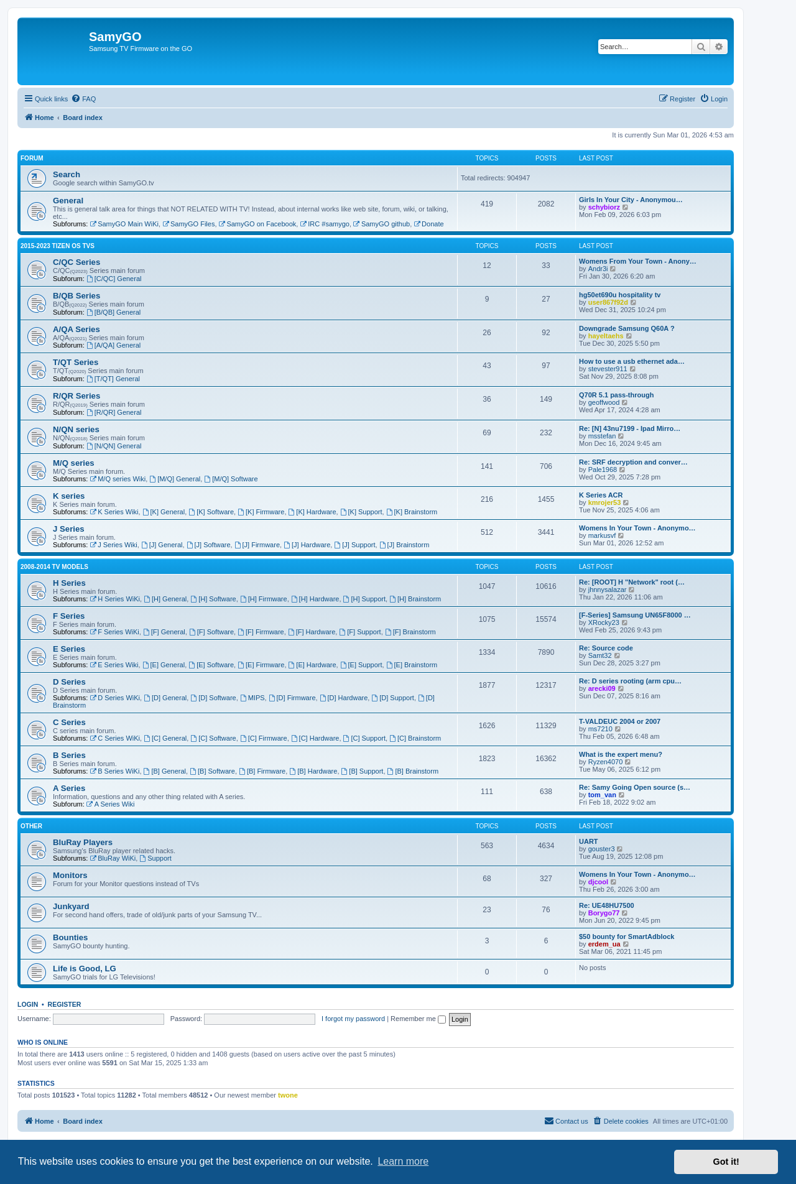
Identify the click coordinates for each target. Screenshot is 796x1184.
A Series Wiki (110, 804)
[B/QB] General (113, 312)
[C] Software (213, 738)
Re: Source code (606, 648)
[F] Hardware (311, 632)
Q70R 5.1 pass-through (616, 395)
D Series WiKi (115, 697)
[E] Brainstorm (412, 664)
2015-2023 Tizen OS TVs (58, 246)
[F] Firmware (261, 632)
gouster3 (601, 849)
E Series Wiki (114, 664)
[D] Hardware (344, 697)
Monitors (70, 875)
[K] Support (361, 512)
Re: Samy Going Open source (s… (634, 787)
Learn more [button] (402, 1161)
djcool (598, 882)
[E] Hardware (312, 664)
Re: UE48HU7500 (606, 905)
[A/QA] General (113, 345)
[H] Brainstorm (415, 599)
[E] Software (211, 664)
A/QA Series (76, 329)
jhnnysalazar (607, 589)
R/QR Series (76, 395)
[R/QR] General (114, 412)
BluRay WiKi (113, 858)
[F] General (164, 632)
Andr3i (598, 268)
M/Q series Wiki (118, 479)
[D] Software (213, 697)
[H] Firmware (263, 599)
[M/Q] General (174, 479)
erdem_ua (604, 944)
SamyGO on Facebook (258, 224)
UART (588, 841)
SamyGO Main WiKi (124, 224)
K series (69, 496)
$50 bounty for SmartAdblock (626, 936)
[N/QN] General (114, 446)
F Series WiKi (114, 632)
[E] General (163, 664)
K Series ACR (601, 495)
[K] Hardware (312, 512)
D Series (69, 682)
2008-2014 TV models (54, 566)
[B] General (165, 771)
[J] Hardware (307, 544)
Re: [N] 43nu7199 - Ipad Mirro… (629, 428)
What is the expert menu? (620, 754)
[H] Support (364, 599)
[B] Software (212, 771)
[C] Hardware (315, 738)
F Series (69, 616)
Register (64, 1004)
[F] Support (360, 632)
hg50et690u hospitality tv (619, 294)
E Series (69, 649)
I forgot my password (353, 1018)
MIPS (252, 697)
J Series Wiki (113, 544)
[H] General (165, 599)
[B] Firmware (262, 771)
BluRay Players (83, 842)
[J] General (162, 544)
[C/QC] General (114, 278)
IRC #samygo (324, 224)
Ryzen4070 (605, 761)
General (68, 200)
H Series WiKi (115, 599)
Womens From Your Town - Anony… (637, 261)
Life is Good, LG (84, 968)
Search (66, 174)
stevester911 (607, 368)
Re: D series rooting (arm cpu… (630, 681)
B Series (69, 755)
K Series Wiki (114, 512)
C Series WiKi (115, 738)
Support (155, 858)
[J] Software (209, 544)
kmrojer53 (604, 502)
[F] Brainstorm (410, 632)
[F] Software (211, 632)
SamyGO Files (188, 224)
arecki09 (602, 688)
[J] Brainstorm (404, 544)
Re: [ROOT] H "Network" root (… (632, 582)
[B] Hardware (313, 771)
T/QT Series (75, 362)
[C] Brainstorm (415, 738)
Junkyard (71, 906)
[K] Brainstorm (412, 512)
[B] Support (362, 771)
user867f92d (608, 302)
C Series (69, 722)
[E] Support (361, 664)
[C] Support (364, 738)
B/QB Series (76, 295)
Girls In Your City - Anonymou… (631, 199)
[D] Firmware (292, 697)
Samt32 (600, 655)
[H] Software (213, 599)
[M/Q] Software (230, 479)
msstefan (602, 436)
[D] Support (392, 697)
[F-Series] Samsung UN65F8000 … (635, 615)
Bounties (70, 937)
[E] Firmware (261, 664)
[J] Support (354, 544)
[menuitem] (83, 98)
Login (27, 1004)
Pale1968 (603, 469)
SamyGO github (381, 224)
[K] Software (211, 512)
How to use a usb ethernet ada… (632, 361)
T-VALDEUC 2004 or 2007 (619, 721)
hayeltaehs (606, 336)
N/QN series (76, 429)
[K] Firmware (261, 512)
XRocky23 (603, 622)
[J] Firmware (257, 544)
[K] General (163, 512)
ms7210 (600, 729)
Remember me (418, 1018)
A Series (69, 788)
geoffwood (604, 402)
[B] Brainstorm (413, 771)
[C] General (165, 738)
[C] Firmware (263, 738)
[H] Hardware (315, 599)
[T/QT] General (113, 378)
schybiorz (604, 207)
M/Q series (74, 463)
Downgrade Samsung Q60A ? (627, 328)
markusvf (602, 535)
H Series (69, 583)
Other (31, 826)
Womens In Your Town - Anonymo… (637, 528)
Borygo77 (604, 913)
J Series (69, 529)
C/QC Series (76, 262)
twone (288, 1095)
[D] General (165, 697)
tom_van (602, 794)
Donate (428, 224)
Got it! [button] (726, 1162)
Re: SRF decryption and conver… (633, 462)
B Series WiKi (114, 771)
